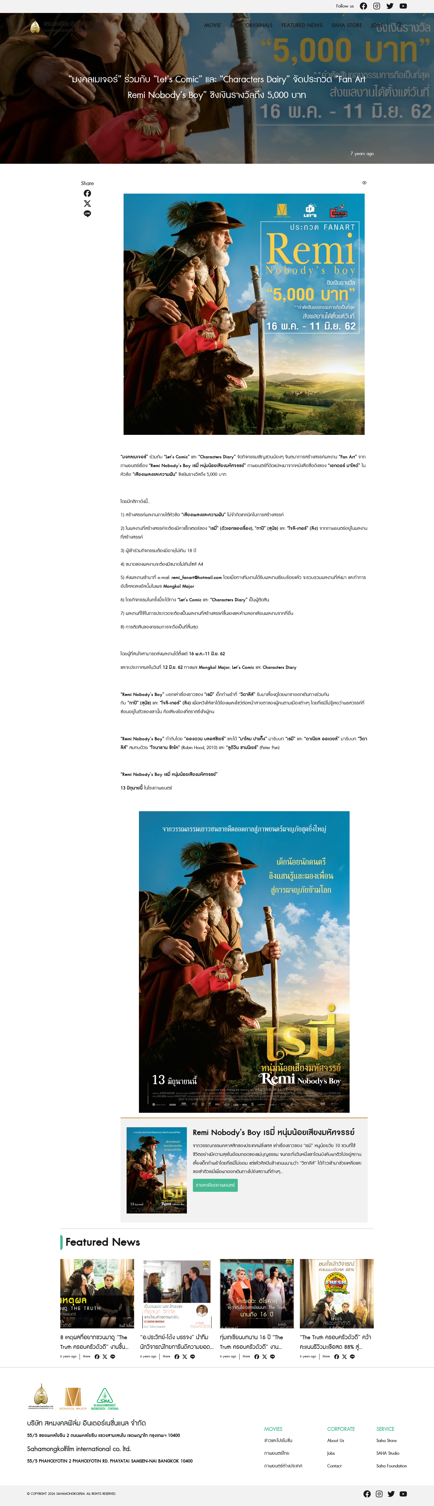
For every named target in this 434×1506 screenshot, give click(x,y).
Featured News (301, 25)
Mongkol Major (178, 586)
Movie (212, 25)
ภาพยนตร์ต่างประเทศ (283, 1466)
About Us (335, 1440)
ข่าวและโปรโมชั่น (278, 1440)
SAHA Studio (387, 1453)
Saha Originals (251, 25)
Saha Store (347, 25)
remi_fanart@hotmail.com (196, 577)
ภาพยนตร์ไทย (276, 1453)
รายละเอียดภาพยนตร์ (215, 1185)
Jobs (377, 25)
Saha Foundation (391, 1466)
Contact (334, 1466)
